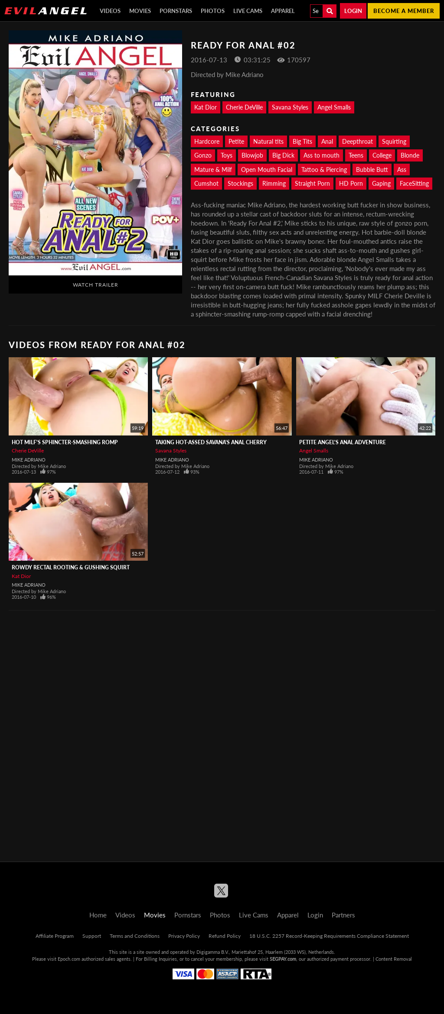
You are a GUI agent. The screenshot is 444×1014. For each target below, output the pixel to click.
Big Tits (302, 141)
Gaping (381, 183)
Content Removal (393, 959)
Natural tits (268, 141)
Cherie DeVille (244, 107)
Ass (401, 169)
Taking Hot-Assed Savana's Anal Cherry (211, 442)
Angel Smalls (334, 107)
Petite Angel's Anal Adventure (342, 442)
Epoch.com (69, 959)
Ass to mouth (322, 155)
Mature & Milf (213, 169)
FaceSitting (414, 183)
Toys (226, 155)
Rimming (274, 183)
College (382, 155)
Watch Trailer (95, 284)
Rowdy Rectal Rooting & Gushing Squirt (71, 567)
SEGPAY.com (283, 959)
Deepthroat (357, 141)
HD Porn (351, 183)
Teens (356, 155)
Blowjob (252, 155)
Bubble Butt (372, 169)
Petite (236, 141)
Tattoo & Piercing (324, 169)
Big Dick (283, 155)
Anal (327, 141)
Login (353, 10)
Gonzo (203, 155)
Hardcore (206, 141)
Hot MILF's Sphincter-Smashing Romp (65, 442)
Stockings (240, 183)
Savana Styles (290, 107)
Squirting (394, 141)
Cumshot (206, 183)
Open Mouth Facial (266, 169)
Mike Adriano (29, 459)
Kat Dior (205, 107)
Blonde (410, 155)
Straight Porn (312, 183)
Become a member (403, 10)
